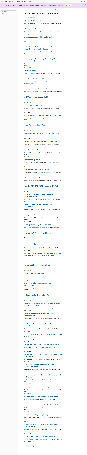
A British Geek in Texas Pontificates (40, 9)
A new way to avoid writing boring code (38, 37)
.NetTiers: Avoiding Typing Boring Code (38, 415)
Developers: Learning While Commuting (38, 225)
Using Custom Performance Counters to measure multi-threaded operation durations (41, 48)
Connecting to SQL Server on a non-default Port (41, 397)
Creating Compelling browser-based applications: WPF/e (37, 244)
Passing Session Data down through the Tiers (40, 387)
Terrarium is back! (30, 71)
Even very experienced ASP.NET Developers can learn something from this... (42, 304)
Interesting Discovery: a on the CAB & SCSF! (42, 133)
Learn (26, 9)
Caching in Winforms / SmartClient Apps (38, 233)
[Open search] (82, 2)
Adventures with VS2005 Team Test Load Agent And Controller (41, 425)
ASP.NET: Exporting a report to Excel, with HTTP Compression (39, 365)
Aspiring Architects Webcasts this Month (38, 89)
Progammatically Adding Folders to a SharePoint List (42, 141)
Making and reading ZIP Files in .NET (37, 169)
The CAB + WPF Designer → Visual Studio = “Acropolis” (38, 205)
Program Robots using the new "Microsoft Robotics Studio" (39, 314)
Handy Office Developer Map (34, 215)
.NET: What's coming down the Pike (36, 97)
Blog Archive (30, 9)
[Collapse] (16, 9)
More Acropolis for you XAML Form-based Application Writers (39, 195)
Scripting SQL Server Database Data (37, 265)
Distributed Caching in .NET (34, 79)
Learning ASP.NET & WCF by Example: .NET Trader (41, 186)
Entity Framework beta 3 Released (36, 125)
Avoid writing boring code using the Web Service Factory (38, 284)
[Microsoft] (2, 1)
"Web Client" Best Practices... (34, 273)
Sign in (84, 1)
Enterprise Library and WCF (34, 105)
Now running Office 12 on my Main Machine (39, 436)
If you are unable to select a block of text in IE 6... (41, 405)
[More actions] (62, 10)
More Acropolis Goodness (33, 178)
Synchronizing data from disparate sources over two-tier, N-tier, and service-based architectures (43, 254)
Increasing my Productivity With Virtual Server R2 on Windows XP (43, 355)
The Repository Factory (32, 160)
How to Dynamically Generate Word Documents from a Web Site (43, 335)
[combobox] (8, 11)
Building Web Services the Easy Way (37, 295)
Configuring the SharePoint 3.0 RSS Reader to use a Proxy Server (42, 325)
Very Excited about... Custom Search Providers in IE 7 (43, 344)
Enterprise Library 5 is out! (33, 20)
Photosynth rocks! (30, 29)
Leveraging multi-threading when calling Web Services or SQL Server (40, 60)
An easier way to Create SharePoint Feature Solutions (43, 115)
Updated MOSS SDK (31, 150)
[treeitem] (8, 14)
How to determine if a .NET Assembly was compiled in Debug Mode (43, 376)
